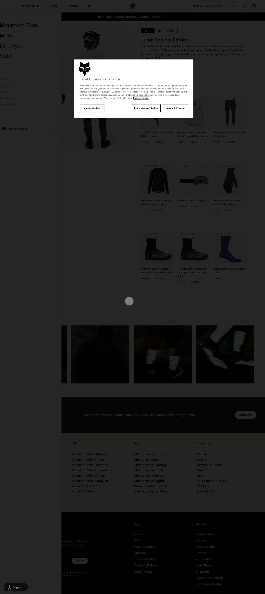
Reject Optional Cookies (146, 108)
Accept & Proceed (175, 108)
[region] (133, 88)
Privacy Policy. (141, 98)
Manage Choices (92, 108)
